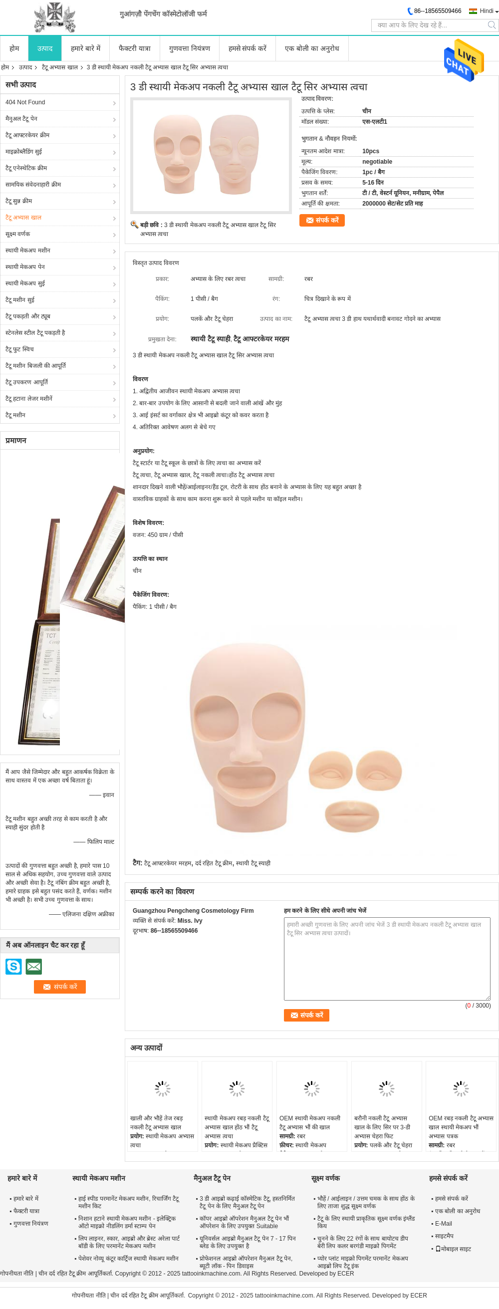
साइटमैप (444, 1236)
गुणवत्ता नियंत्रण (189, 48)
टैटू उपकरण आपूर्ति (26, 382)
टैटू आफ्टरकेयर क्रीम (27, 135)
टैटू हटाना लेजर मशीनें (28, 398)
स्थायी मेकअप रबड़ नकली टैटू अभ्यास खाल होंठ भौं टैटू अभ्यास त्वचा (236, 1127)
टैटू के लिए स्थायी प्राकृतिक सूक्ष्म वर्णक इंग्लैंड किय (366, 1222)
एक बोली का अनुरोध (312, 48)
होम (14, 48)
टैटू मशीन (15, 415)
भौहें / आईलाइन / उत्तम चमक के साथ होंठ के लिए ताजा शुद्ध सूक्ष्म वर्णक (366, 1202)
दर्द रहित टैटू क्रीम (213, 863)
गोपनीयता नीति (16, 1273)
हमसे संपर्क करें (248, 48)
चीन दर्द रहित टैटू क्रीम (62, 1273)
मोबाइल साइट (453, 1249)
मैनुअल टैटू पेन (21, 118)
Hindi (487, 10)
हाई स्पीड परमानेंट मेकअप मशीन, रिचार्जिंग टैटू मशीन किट (128, 1202)
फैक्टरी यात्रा (135, 48)
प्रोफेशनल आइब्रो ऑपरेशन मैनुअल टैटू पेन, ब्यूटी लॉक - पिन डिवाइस (246, 1262)
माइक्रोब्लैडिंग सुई (23, 151)
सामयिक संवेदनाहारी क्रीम (33, 184)
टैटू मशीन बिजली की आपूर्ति (35, 365)
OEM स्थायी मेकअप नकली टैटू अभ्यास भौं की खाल (309, 1123)
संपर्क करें (327, 220)
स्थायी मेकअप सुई (25, 283)
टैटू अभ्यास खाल (60, 67)
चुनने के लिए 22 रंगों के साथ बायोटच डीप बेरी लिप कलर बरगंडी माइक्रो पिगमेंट (362, 1242)
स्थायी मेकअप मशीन (27, 250)
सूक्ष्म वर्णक (17, 234)
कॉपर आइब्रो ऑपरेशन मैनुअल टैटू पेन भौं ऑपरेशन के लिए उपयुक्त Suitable (244, 1222)
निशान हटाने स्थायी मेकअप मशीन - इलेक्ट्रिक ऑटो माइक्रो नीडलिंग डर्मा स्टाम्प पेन (127, 1222)
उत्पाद (44, 48)
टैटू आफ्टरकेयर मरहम (167, 863)
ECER (345, 1273)
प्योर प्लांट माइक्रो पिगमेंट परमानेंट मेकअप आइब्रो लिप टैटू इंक (362, 1262)
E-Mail (443, 1223)
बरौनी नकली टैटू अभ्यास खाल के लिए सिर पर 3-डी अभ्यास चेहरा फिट (382, 1127)
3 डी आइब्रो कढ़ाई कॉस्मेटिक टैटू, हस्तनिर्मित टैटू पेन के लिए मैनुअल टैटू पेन (247, 1202)
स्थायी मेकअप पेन (25, 266)
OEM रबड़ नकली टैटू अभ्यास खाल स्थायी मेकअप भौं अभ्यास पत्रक (461, 1127)
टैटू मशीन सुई (19, 299)
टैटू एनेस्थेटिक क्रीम (26, 168)
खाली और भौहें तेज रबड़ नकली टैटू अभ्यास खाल (156, 1123)
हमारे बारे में (85, 48)
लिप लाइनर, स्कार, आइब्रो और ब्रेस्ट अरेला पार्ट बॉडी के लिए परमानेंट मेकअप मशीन (129, 1242)
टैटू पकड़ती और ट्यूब (27, 316)
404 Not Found (25, 102)
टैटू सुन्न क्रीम (18, 201)
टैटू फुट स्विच (19, 349)
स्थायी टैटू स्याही (253, 863)
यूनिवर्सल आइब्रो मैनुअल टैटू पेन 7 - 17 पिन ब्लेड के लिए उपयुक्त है (248, 1242)
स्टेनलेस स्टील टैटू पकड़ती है (35, 332)
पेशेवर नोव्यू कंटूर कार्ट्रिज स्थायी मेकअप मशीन (128, 1258)
